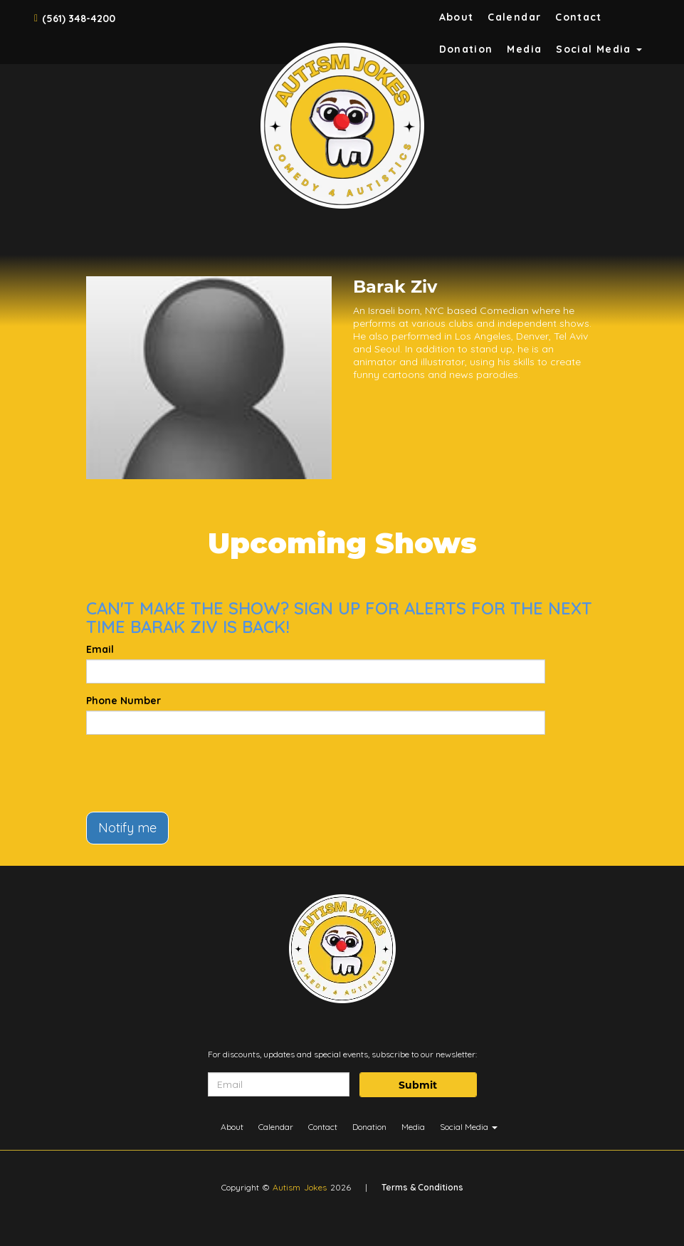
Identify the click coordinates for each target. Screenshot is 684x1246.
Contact (578, 17)
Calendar (514, 17)
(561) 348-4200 (78, 18)
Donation (466, 49)
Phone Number (123, 700)
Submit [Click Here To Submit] (418, 1085)
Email (100, 649)
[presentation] (194, 773)
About (456, 17)
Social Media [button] (599, 49)
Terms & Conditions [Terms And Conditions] (422, 1187)
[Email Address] (278, 1084)
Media (524, 49)
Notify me (127, 828)
